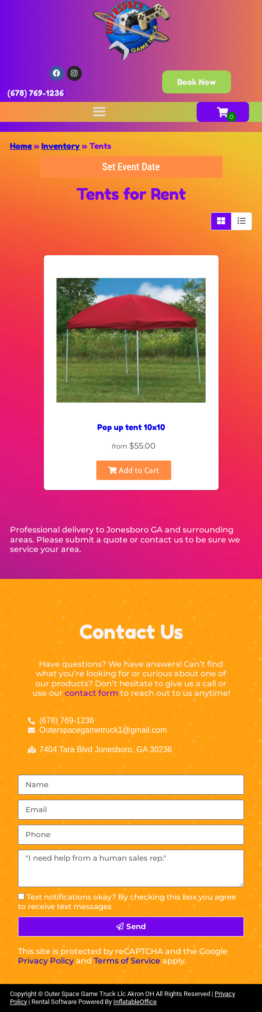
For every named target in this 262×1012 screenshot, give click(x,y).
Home (21, 146)
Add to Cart (133, 470)
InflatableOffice (135, 1002)
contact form (91, 693)
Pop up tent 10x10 (131, 427)
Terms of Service (127, 961)
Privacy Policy (46, 961)
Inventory (60, 146)
